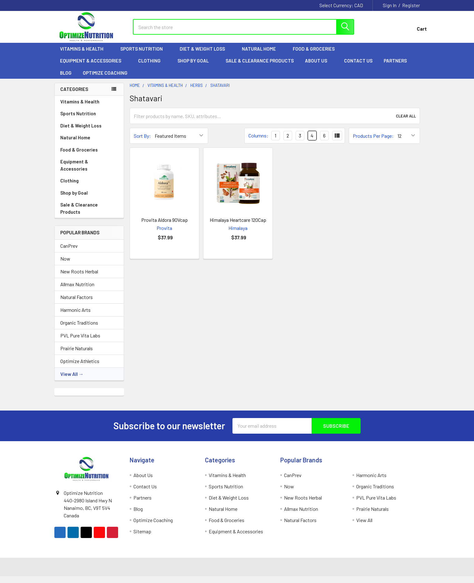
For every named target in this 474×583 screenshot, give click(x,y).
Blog (66, 78)
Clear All (406, 121)
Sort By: (142, 141)
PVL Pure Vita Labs (80, 341)
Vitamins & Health (84, 54)
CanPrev (69, 251)
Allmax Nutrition (77, 289)
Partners (398, 66)
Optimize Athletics (79, 366)
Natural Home (262, 54)
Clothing (152, 66)
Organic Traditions (79, 328)
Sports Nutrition (144, 54)
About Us (319, 66)
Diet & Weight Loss (205, 54)
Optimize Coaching (105, 78)
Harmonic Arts (75, 315)
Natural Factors (76, 302)
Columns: (258, 141)
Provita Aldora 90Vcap (164, 225)
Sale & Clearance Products (260, 66)
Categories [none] (74, 94)
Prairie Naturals (76, 353)
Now (65, 264)
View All (69, 379)
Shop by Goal (195, 66)
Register (411, 5)
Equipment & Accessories (93, 66)
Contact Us (358, 66)
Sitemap (142, 537)
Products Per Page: (373, 141)
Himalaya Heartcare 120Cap (238, 225)
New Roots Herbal (79, 277)
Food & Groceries (316, 54)
